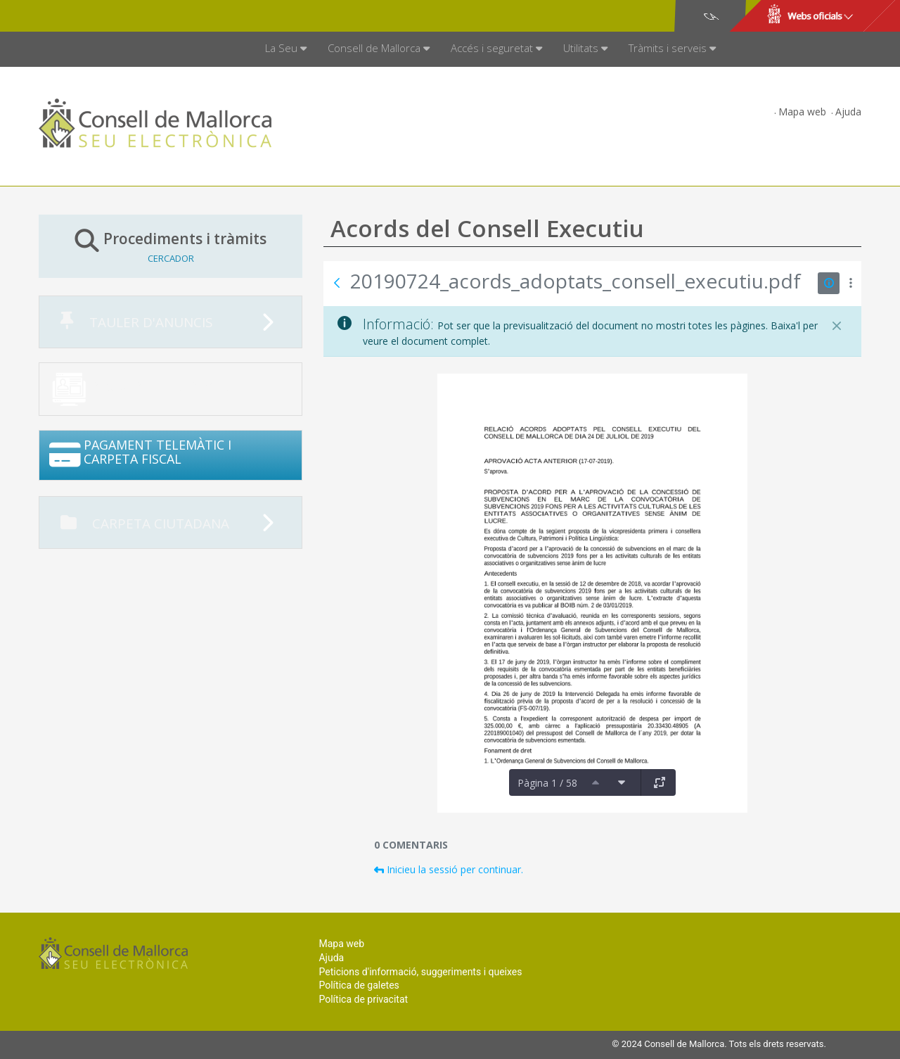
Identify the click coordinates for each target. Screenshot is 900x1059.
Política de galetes (359, 985)
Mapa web (802, 111)
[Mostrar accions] (850, 283)
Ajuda (848, 111)
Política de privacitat (363, 999)
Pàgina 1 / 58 (547, 783)
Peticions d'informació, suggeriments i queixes (420, 971)
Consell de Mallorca (86, 16)
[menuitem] (286, 49)
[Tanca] (836, 326)
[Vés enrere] (336, 282)
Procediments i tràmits (170, 246)
